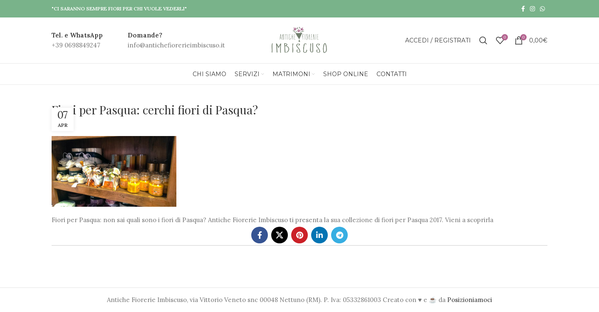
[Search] (483, 40)
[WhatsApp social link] (542, 8)
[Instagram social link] (532, 8)
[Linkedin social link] (319, 235)
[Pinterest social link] (299, 235)
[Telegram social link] (339, 235)
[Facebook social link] (523, 8)
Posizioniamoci (469, 300)
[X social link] (279, 235)
